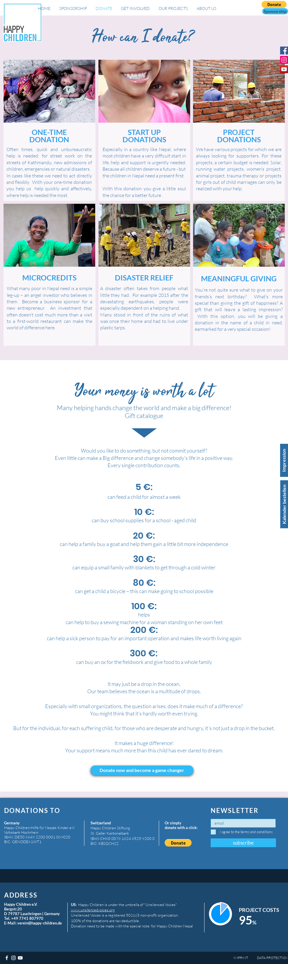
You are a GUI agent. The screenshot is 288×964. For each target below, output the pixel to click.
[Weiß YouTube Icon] (20, 958)
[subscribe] (243, 842)
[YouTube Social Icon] (284, 69)
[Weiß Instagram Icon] (13, 958)
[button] (275, 11)
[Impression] (284, 460)
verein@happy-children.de (39, 923)
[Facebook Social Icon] (284, 50)
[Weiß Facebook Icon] (7, 958)
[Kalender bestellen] (284, 504)
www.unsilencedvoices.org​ (93, 910)
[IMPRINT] (244, 958)
